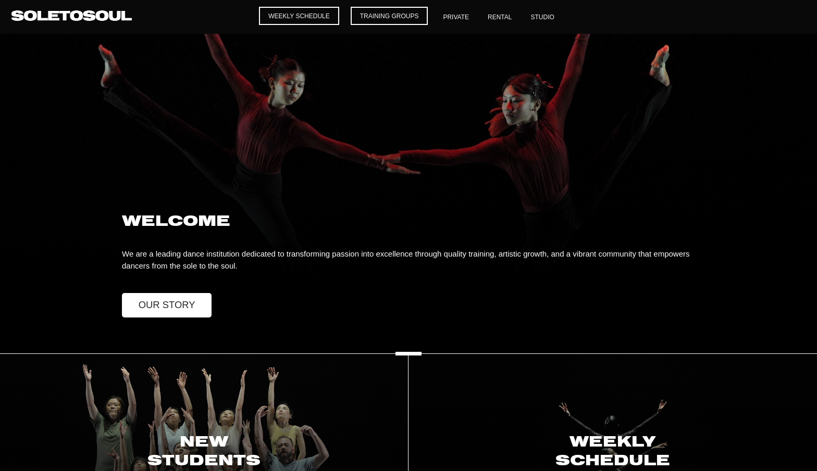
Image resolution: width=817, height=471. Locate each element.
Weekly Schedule (299, 16)
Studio (542, 17)
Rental (500, 17)
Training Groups (389, 16)
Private (456, 17)
